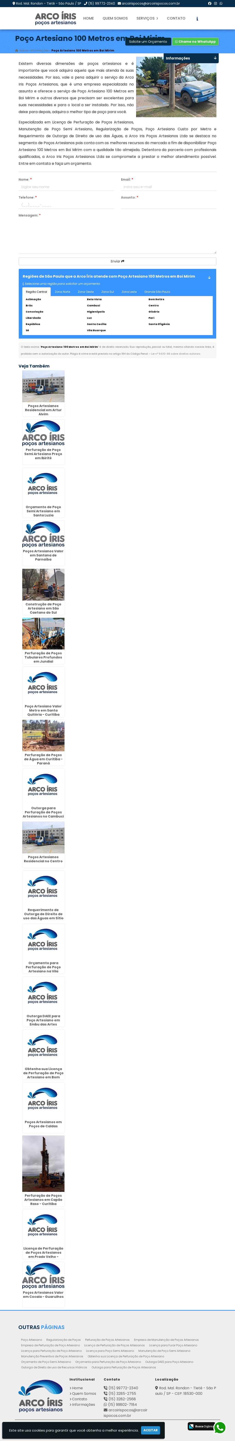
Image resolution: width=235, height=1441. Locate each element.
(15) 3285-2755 (122, 1393)
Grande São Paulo (157, 292)
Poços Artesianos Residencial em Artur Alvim (43, 410)
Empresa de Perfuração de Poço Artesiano (50, 1345)
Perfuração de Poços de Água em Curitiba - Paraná (43, 759)
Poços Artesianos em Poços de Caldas (43, 1124)
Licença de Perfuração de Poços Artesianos (114, 1345)
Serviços (147, 18)
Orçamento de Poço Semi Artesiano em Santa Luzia (43, 511)
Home (88, 18)
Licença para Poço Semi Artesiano (110, 1351)
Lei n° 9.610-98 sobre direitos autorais (175, 354)
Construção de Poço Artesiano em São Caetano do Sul (43, 608)
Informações (83, 1404)
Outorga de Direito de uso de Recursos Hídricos (54, 1367)
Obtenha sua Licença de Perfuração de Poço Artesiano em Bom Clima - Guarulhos (43, 1075)
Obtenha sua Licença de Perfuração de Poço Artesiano (126, 1356)
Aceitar (150, 1430)
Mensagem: (30, 215)
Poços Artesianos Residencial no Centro (43, 859)
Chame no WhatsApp (195, 41)
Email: (127, 179)
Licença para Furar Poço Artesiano (173, 1345)
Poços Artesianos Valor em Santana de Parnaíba (43, 555)
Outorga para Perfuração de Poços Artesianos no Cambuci (43, 812)
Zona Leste (129, 292)
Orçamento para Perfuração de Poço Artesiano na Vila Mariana (43, 969)
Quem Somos (115, 18)
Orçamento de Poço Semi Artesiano (46, 1362)
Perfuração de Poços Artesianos (107, 1340)
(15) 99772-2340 (101, 3)
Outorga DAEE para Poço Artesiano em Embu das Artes (43, 1020)
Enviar (117, 261)
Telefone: (28, 197)
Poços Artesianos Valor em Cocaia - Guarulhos (43, 1294)
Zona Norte (62, 292)
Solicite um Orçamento (148, 41)
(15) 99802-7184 (122, 1404)
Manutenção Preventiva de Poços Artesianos (52, 1356)
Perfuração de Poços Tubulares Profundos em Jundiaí (43, 657)
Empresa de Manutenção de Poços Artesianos (166, 1340)
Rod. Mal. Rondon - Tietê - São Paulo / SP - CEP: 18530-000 (185, 1390)
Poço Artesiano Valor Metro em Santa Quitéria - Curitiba (43, 710)
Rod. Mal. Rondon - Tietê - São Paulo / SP (48, 3)
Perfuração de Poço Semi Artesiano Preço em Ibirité (43, 453)
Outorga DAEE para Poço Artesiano (169, 1362)
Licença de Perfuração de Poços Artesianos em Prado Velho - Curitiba (43, 1254)
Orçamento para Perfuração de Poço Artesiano (108, 1362)
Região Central (36, 292)
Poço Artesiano (31, 1340)
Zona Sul (107, 292)
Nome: (25, 179)
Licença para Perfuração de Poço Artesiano (51, 1351)
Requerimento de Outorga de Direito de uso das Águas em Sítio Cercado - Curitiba (43, 916)
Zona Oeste (86, 292)
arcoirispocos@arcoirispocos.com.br (151, 3)
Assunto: (129, 197)
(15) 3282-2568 (122, 1399)
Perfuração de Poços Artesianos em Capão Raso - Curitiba (43, 1199)
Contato (176, 18)
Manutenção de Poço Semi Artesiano (164, 1351)
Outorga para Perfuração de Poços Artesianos (124, 1367)
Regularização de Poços (63, 1340)
